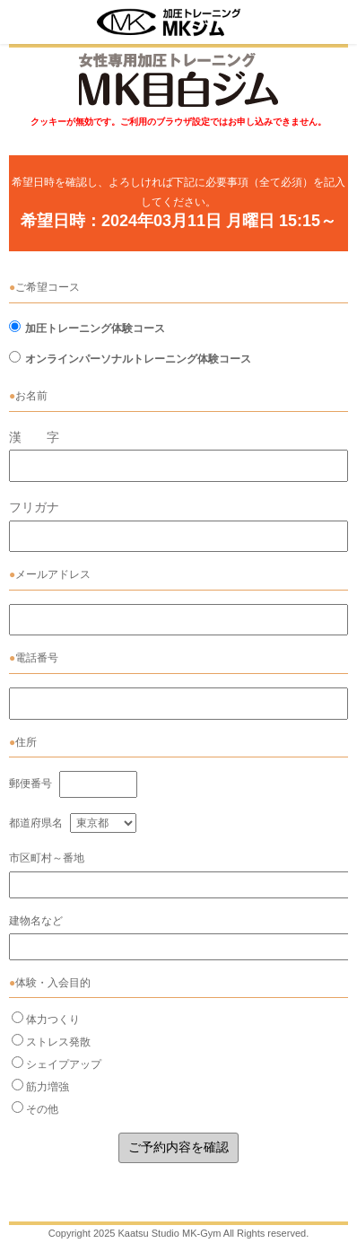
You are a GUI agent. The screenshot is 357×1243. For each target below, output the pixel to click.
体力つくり (53, 1019)
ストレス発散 (58, 1042)
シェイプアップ (63, 1064)
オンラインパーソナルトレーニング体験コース (138, 359)
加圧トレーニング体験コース (95, 328)
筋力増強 (47, 1087)
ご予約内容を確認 (178, 1147)
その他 (42, 1109)
